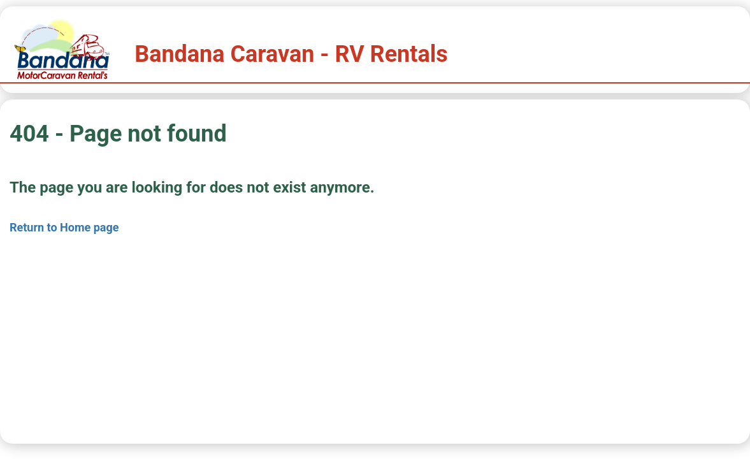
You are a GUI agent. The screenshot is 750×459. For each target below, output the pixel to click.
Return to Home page (64, 227)
